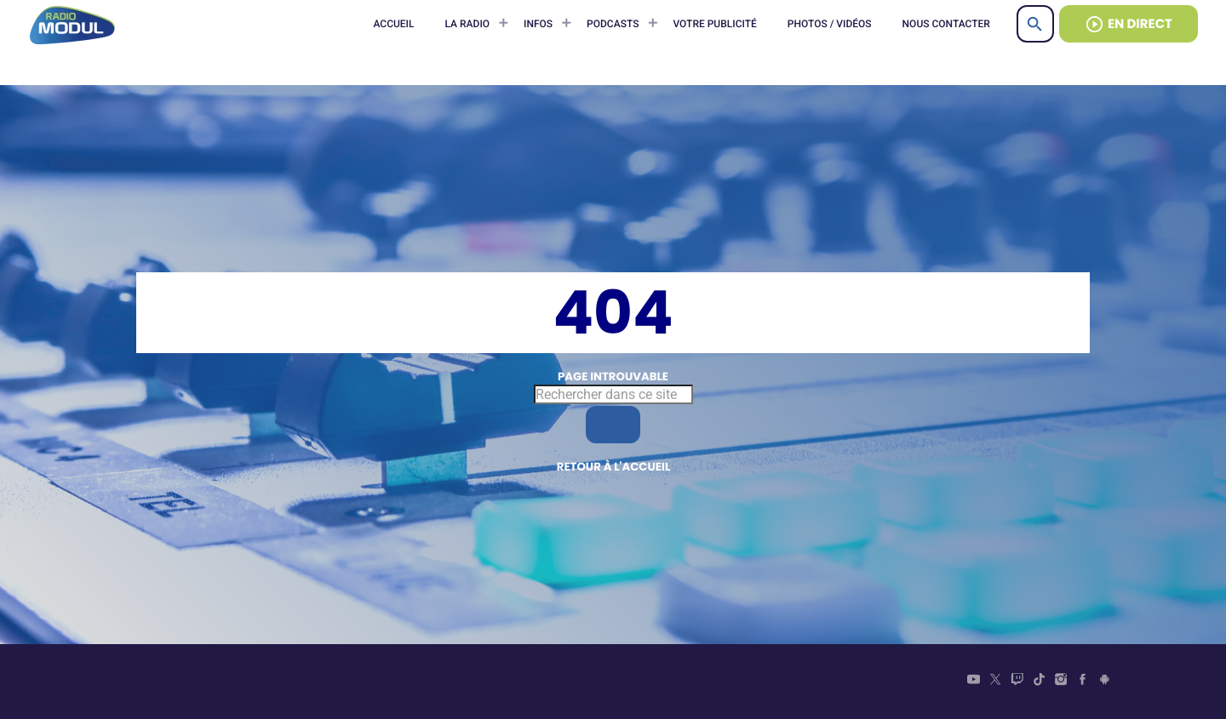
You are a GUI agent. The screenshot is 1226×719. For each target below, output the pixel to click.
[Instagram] (1061, 681)
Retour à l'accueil (614, 467)
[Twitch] (1017, 681)
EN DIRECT (1128, 24)
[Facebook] (1083, 681)
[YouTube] (974, 681)
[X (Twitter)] (995, 681)
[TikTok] (1039, 681)
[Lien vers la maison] (72, 24)
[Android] (1104, 681)
